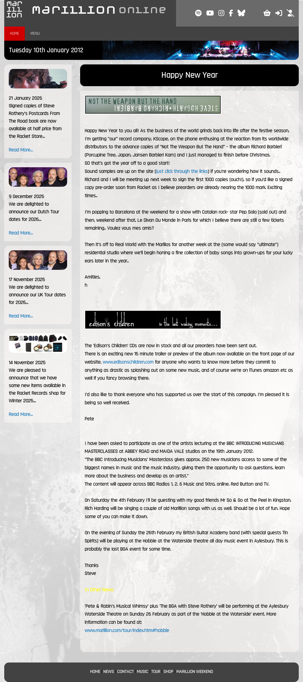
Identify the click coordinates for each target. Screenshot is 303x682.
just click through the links (182, 171)
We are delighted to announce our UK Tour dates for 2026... (37, 295)
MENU (35, 33)
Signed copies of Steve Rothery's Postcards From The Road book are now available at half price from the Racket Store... (35, 121)
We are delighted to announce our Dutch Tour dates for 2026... (34, 212)
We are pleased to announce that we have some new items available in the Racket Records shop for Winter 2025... (37, 385)
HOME (14, 33)
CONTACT (125, 672)
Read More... (21, 150)
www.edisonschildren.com (128, 362)
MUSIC (142, 672)
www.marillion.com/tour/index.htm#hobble (127, 630)
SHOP (168, 672)
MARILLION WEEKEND (194, 672)
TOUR (155, 672)
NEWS (108, 672)
